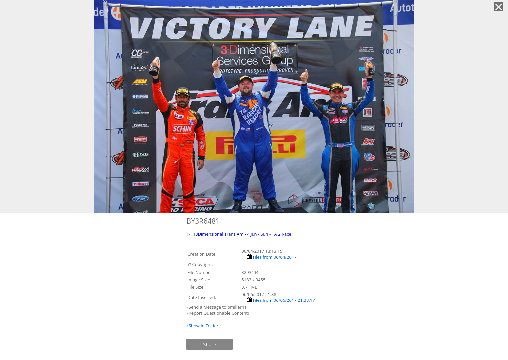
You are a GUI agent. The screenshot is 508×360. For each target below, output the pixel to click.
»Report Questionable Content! (217, 313)
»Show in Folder (202, 326)
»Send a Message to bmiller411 (218, 307)
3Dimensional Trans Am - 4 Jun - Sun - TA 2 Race (243, 234)
